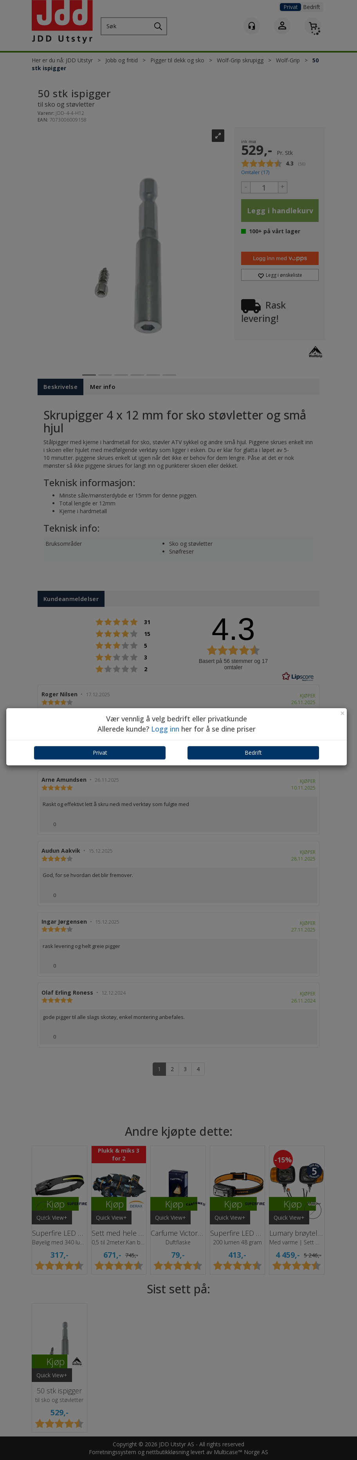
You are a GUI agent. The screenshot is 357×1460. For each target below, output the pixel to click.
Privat (100, 753)
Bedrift (253, 753)
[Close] (342, 713)
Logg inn (165, 729)
